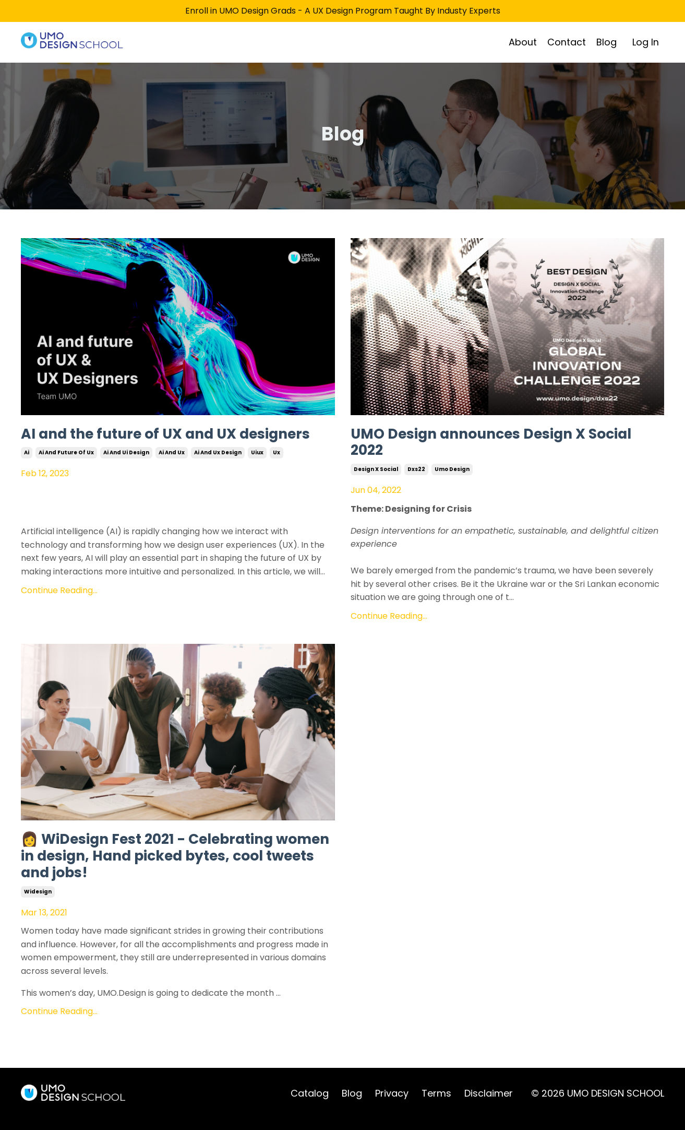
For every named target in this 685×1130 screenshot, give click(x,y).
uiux (257, 474)
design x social (376, 474)
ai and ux (172, 474)
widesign (38, 902)
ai (26, 474)
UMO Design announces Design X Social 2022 (484, 444)
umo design (452, 474)
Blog (606, 41)
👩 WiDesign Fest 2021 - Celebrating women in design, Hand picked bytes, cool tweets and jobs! (171, 863)
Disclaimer (488, 1104)
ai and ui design (126, 474)
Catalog (310, 1104)
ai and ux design (218, 474)
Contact (566, 41)
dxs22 (416, 474)
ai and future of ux (66, 474)
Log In (645, 41)
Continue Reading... (59, 611)
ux (276, 474)
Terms (436, 1104)
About (523, 41)
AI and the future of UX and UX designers (142, 444)
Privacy (391, 1104)
